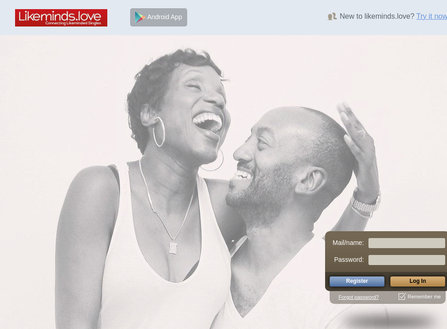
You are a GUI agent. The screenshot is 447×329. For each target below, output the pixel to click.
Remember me (420, 296)
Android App (158, 17)
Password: (349, 259)
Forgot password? (359, 297)
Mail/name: (348, 242)
